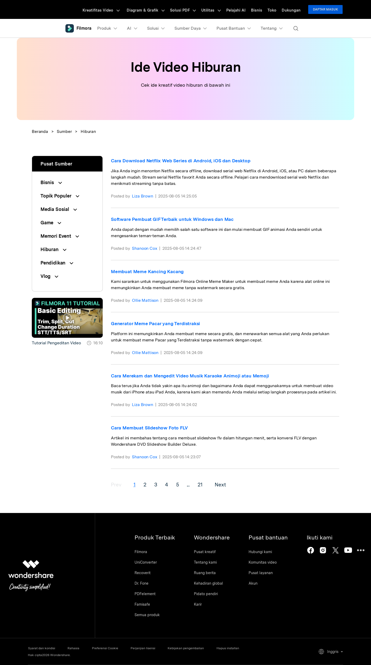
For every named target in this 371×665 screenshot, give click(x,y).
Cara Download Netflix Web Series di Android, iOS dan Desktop (182, 160)
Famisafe (142, 604)
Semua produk (147, 615)
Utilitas (218, 9)
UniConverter (146, 562)
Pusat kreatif (206, 552)
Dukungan (292, 9)
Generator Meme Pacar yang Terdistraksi (156, 323)
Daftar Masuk (325, 9)
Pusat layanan (263, 573)
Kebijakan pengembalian (190, 648)
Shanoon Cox (144, 248)
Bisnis (260, 9)
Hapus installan (233, 648)
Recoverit (143, 573)
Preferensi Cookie (107, 648)
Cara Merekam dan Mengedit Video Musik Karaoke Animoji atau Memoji (191, 375)
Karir (199, 604)
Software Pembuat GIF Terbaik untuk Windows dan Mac (173, 219)
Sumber (64, 131)
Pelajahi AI (241, 9)
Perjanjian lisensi (146, 648)
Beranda (40, 131)
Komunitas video (265, 562)
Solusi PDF (191, 9)
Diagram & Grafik (156, 9)
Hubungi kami (263, 552)
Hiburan (88, 131)
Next (223, 484)
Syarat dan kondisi (41, 648)
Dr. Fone (141, 583)
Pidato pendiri (207, 594)
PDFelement (145, 594)
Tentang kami (206, 562)
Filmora (141, 552)
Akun (255, 583)
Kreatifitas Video (113, 9)
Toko (274, 9)
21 (202, 484)
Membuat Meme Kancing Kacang (147, 271)
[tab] (67, 182)
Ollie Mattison (145, 300)
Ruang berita (206, 573)
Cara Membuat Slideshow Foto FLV (150, 427)
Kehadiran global (209, 583)
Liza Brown (142, 196)
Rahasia (74, 648)
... (190, 484)
